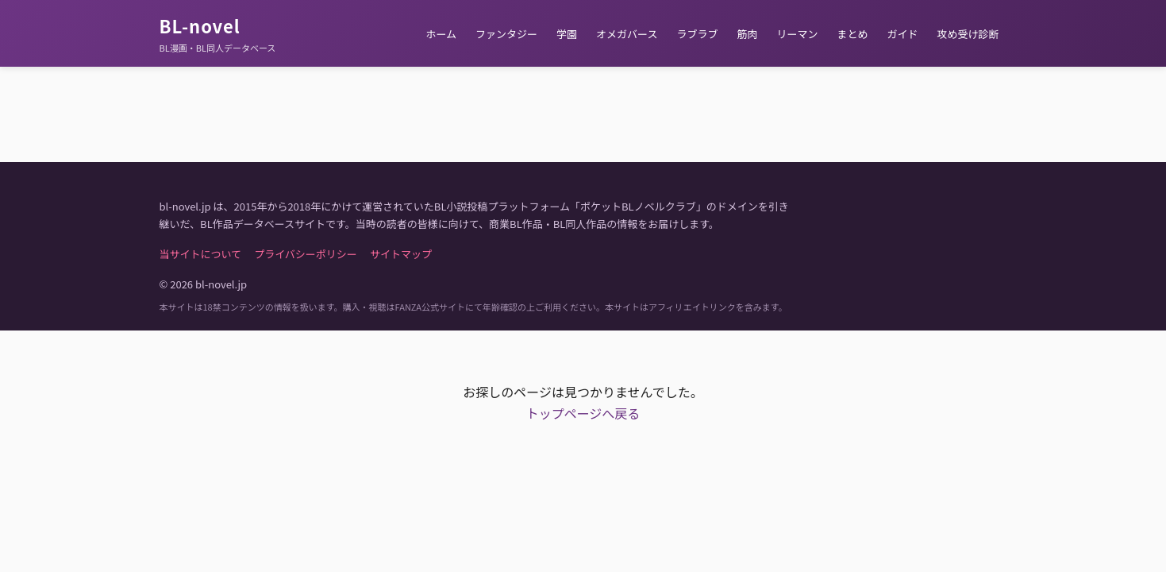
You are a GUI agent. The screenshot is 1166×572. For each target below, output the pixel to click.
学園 (566, 33)
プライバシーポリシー (305, 253)
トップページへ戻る (583, 413)
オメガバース (626, 33)
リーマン (797, 33)
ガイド (902, 33)
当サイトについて (201, 253)
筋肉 (747, 33)
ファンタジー (506, 33)
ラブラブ (697, 33)
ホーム (440, 33)
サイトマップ (401, 253)
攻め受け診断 (968, 33)
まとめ (852, 33)
